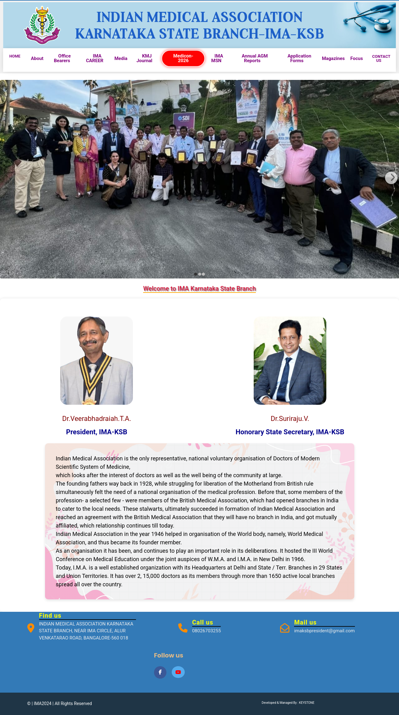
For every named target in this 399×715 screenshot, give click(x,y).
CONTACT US (381, 58)
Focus (356, 58)
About (37, 58)
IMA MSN (217, 58)
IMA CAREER (94, 58)
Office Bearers (62, 58)
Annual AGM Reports (255, 58)
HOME (14, 56)
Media (120, 58)
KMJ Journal (144, 58)
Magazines (333, 58)
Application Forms (299, 58)
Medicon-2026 (183, 58)
